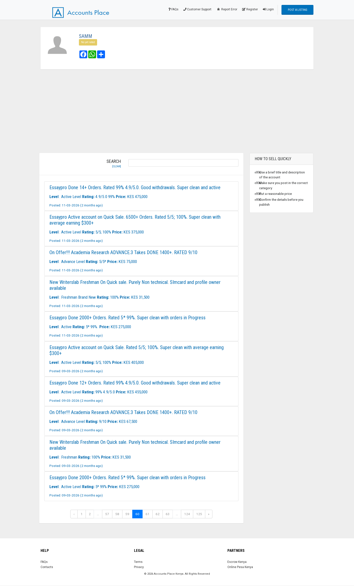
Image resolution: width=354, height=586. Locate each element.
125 (199, 514)
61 (147, 514)
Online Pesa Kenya (240, 567)
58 (117, 514)
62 (158, 514)
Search (113, 163)
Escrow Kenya (237, 562)
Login (268, 9)
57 (107, 514)
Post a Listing (297, 10)
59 (127, 514)
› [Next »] (208, 514)
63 (168, 514)
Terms (138, 562)
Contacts (47, 567)
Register (250, 9)
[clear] (116, 166)
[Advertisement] (177, 111)
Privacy (139, 567)
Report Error (226, 9)
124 (187, 514)
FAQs (173, 9)
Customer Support (197, 9)
